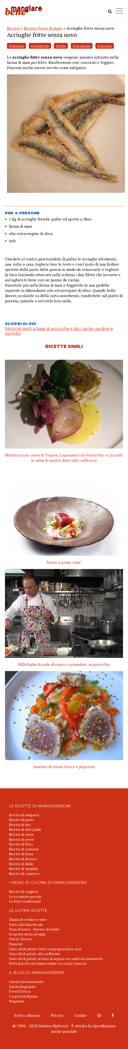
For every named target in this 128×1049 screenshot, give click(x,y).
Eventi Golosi (19, 991)
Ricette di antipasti (24, 815)
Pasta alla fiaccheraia (26, 924)
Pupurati (16, 943)
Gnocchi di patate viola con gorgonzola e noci (45, 948)
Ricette (13, 28)
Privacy (57, 1015)
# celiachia (16, 46)
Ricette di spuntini (23, 868)
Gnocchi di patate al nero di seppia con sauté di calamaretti (56, 958)
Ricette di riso (20, 824)
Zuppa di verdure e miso (28, 919)
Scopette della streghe (27, 934)
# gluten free (40, 46)
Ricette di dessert (23, 858)
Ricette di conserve (24, 873)
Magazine (16, 1001)
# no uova (104, 46)
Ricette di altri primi (25, 829)
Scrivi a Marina (27, 1015)
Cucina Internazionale (26, 981)
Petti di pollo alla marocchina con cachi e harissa (47, 963)
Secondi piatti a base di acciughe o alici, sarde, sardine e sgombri (59, 331)
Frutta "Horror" (21, 938)
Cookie (80, 1015)
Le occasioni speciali (25, 896)
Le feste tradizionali (25, 901)
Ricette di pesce (21, 839)
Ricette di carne (21, 834)
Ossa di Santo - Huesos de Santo (34, 929)
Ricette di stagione (24, 891)
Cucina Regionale (22, 986)
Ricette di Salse (21, 853)
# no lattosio (81, 46)
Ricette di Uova (21, 844)
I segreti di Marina (23, 996)
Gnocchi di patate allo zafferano (34, 953)
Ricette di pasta (21, 819)
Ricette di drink (21, 863)
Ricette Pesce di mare (43, 28)
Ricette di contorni (24, 849)
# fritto (61, 46)
